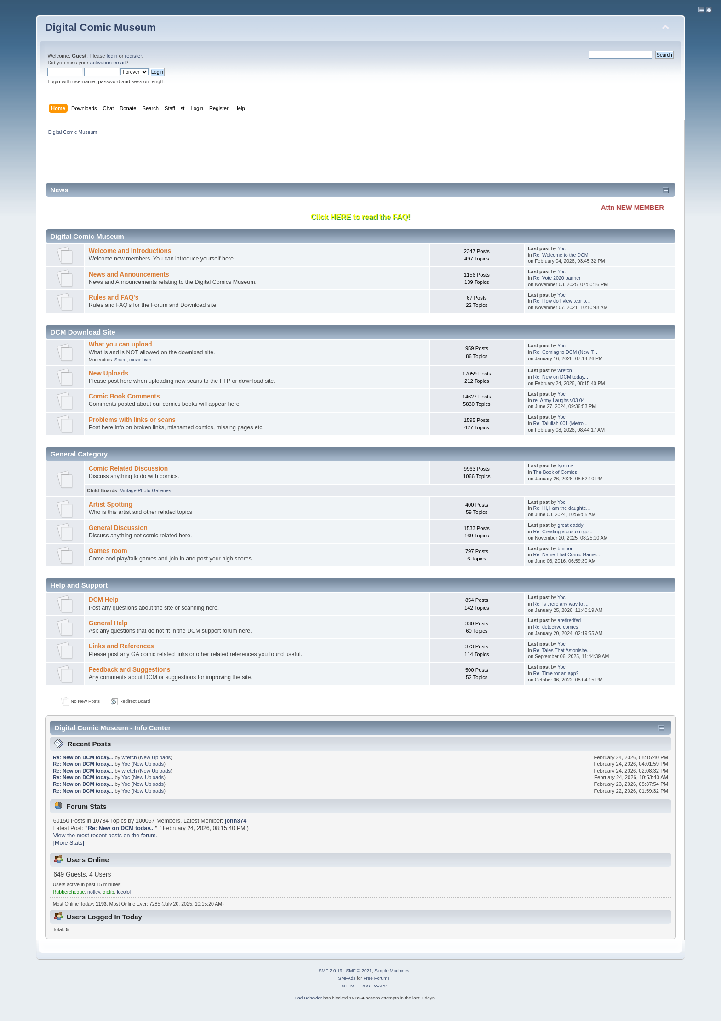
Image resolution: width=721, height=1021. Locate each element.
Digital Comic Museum (100, 27)
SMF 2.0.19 (331, 970)
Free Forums (376, 978)
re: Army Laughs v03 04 (559, 400)
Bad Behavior (308, 997)
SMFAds (347, 978)
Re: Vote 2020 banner (557, 278)
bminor (565, 548)
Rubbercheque (69, 891)
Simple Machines (391, 970)
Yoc (561, 248)
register (133, 55)
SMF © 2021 (359, 970)
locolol (124, 891)
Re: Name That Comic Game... (566, 554)
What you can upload (120, 344)
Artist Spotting (110, 504)
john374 (235, 821)
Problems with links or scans (132, 419)
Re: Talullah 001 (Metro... (560, 423)
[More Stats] (68, 843)
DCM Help (104, 599)
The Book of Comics (555, 472)
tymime (565, 465)
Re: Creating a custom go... (563, 531)
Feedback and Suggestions (130, 669)
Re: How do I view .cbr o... (561, 301)
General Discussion (118, 528)
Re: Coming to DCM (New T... (565, 352)
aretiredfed (569, 620)
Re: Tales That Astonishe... (562, 650)
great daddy (571, 525)
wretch (565, 370)
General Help (108, 623)
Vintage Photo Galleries (145, 490)
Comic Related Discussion (128, 468)
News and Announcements (129, 274)
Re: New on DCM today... (560, 377)
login (112, 55)
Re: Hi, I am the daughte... (561, 508)
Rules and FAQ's (113, 297)
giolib (108, 891)
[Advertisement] (212, 162)
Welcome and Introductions (130, 251)
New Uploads (108, 373)
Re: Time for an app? (556, 673)
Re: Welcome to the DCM (561, 255)
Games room (108, 551)
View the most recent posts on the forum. (105, 835)
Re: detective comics (555, 626)
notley (93, 891)
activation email (108, 62)
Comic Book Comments (124, 396)
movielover (140, 359)
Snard (120, 359)
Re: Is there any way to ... (561, 603)
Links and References (121, 646)
